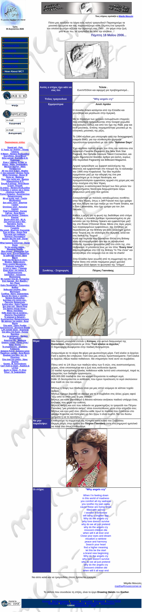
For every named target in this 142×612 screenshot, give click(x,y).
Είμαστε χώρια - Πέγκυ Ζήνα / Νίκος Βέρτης (15, 343)
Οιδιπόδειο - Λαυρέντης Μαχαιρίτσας (15, 276)
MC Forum (11, 76)
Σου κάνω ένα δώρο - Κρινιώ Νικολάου (15, 333)
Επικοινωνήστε (108, 603)
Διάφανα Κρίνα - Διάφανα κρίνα (15, 351)
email (93, 605)
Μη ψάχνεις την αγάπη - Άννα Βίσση (15, 322)
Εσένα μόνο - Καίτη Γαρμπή (15, 304)
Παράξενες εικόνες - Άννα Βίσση (15, 353)
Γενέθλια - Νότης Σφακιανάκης (15, 294)
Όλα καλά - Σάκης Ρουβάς (15, 325)
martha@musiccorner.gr (128, 586)
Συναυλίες (11, 50)
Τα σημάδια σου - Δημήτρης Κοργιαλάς (15, 348)
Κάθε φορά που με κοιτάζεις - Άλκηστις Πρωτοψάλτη (15, 314)
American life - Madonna (15, 340)
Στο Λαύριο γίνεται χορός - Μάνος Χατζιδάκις (15, 310)
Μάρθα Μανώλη (126, 16)
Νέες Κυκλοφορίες (15, 40)
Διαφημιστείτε (92, 603)
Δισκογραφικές (78, 603)
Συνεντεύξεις (11, 45)
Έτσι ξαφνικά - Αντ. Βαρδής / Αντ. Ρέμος (15, 282)
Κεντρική (46, 601)
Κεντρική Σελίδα (14, 87)
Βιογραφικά (11, 61)
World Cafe (10, 66)
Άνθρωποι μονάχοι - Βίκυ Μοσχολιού (14, 290)
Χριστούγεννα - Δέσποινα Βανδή (15, 328)
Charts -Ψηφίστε (14, 55)
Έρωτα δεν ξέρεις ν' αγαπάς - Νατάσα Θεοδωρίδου (15, 297)
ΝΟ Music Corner (15, 82)
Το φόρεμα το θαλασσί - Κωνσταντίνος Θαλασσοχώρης (15, 318)
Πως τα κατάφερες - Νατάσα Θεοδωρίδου (15, 337)
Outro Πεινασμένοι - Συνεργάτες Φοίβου (15, 286)
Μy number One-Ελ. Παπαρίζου (15, 279)
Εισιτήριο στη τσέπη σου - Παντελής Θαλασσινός (15, 301)
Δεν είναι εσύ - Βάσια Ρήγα (15, 306)
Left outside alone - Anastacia (14, 330)
